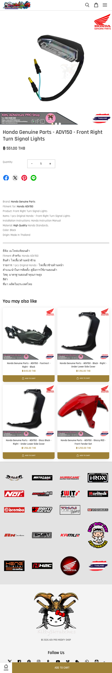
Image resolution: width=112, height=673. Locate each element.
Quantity (7, 162)
